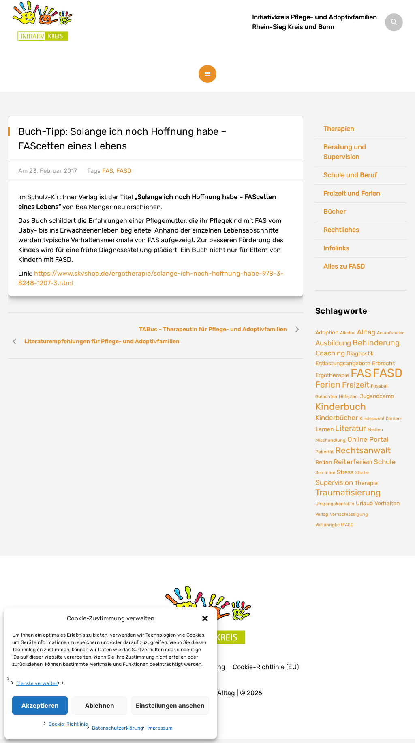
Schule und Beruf (350, 175)
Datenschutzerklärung (117, 728)
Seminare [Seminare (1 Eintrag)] (325, 472)
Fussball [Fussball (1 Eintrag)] (380, 386)
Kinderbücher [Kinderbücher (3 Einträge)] (336, 417)
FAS (107, 170)
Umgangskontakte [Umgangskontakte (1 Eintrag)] (334, 503)
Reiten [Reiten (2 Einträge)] (323, 462)
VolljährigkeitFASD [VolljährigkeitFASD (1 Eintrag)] (334, 525)
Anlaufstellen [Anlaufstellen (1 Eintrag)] (391, 333)
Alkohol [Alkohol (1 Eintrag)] (347, 333)
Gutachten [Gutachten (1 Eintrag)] (326, 396)
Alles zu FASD (344, 266)
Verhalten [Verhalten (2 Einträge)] (387, 503)
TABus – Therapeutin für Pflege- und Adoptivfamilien (213, 329)
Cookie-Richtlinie (68, 724)
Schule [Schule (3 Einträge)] (385, 462)
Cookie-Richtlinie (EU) (266, 667)
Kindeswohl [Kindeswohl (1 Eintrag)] (371, 418)
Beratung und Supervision (344, 152)
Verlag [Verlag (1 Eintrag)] (321, 514)
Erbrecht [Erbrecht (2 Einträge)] (383, 363)
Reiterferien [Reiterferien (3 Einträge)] (353, 462)
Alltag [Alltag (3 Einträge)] (366, 332)
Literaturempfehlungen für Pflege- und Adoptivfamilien (102, 341)
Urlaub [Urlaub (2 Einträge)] (364, 503)
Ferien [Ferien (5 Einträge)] (327, 385)
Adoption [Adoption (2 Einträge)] (326, 332)
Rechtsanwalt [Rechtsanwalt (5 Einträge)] (363, 450)
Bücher (334, 211)
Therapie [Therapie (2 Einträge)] (366, 483)
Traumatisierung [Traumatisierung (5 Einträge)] (348, 492)
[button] (205, 618)
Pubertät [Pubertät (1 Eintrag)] (324, 451)
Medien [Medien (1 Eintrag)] (375, 429)
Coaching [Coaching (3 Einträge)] (330, 353)
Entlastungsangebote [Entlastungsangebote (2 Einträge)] (342, 363)
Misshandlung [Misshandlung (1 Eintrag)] (330, 440)
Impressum (160, 728)
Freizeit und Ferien (351, 193)
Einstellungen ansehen (170, 705)
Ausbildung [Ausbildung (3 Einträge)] (333, 343)
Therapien (338, 129)
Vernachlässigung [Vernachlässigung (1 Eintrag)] (349, 514)
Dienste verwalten (37, 683)
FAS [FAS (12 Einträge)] (361, 373)
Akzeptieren (40, 705)
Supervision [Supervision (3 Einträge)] (334, 482)
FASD (123, 170)
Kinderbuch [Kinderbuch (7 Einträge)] (340, 406)
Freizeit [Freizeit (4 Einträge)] (355, 385)
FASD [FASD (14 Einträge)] (387, 373)
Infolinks (336, 248)
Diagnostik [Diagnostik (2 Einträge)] (360, 353)
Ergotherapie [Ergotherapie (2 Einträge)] (332, 375)
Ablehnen (99, 705)
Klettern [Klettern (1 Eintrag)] (394, 418)
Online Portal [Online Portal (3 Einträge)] (367, 439)
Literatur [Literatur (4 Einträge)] (350, 428)
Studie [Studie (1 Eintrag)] (362, 472)
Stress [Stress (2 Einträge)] (345, 472)
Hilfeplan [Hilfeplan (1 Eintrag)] (348, 396)
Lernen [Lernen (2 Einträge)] (324, 429)
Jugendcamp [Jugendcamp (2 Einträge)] (376, 396)
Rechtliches (341, 230)
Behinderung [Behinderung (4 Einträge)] (376, 342)
